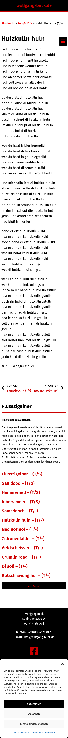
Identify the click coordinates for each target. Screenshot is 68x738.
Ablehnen (34, 714)
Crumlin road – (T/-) (21, 557)
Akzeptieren (34, 704)
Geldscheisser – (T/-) (22, 547)
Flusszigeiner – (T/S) (22, 474)
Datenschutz (36, 732)
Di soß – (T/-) (15, 566)
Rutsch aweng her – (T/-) (26, 575)
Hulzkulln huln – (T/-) (23, 520)
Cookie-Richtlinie (21, 732)
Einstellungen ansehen (34, 724)
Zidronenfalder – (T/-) (23, 538)
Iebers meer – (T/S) (21, 501)
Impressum (49, 732)
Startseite (8, 23)
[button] (62, 664)
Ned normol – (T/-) (20, 529)
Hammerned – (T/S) (21, 492)
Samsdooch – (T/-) (20, 510)
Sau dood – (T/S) (18, 483)
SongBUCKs (25, 23)
